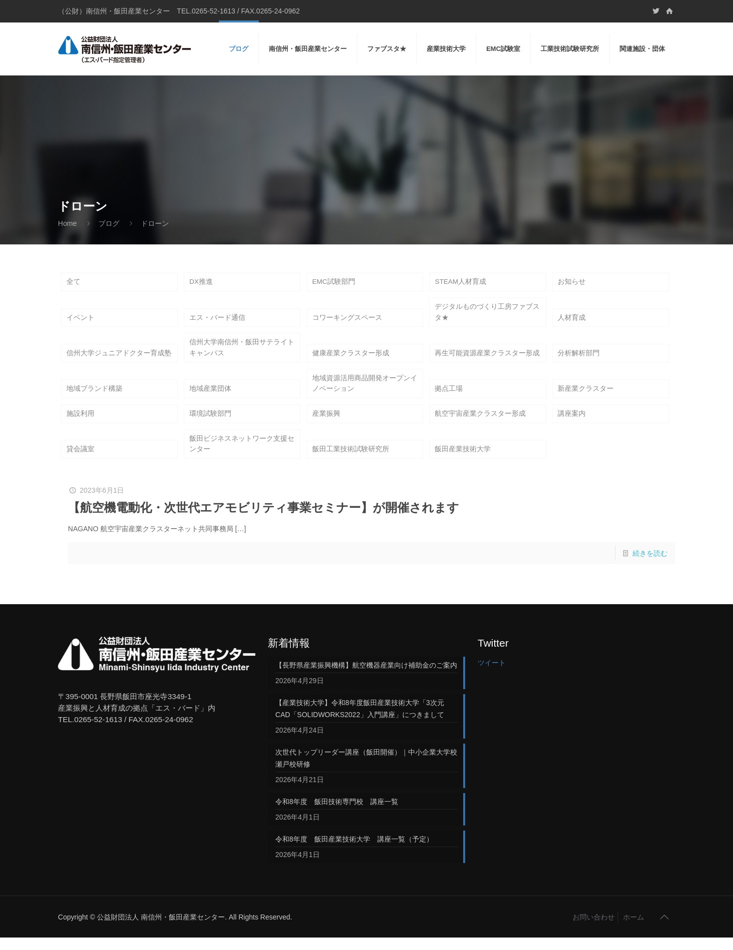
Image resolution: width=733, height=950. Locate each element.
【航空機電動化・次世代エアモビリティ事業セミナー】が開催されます (263, 520)
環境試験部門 (210, 423)
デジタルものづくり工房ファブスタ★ (487, 315)
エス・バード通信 (217, 321)
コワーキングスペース (347, 321)
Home (67, 223)
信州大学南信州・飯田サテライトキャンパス (241, 353)
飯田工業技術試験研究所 (350, 461)
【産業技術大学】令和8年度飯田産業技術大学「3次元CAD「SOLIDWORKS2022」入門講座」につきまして (359, 721)
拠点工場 (449, 397)
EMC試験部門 (334, 282)
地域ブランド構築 (94, 397)
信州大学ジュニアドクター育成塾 (118, 359)
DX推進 (201, 282)
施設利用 (80, 423)
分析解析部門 (579, 359)
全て (73, 282)
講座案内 (572, 423)
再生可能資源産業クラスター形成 (487, 359)
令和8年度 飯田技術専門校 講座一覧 (336, 814)
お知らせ (572, 282)
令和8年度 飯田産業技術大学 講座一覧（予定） (354, 852)
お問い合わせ (594, 930)
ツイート (492, 675)
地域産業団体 (210, 397)
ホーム (633, 930)
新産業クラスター (586, 397)
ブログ (108, 223)
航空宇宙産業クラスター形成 (480, 423)
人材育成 (572, 321)
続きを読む (650, 566)
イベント (80, 321)
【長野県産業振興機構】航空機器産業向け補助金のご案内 (366, 678)
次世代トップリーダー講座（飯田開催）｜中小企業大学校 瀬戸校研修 (366, 771)
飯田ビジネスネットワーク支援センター (241, 455)
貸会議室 (80, 461)
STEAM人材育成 (461, 282)
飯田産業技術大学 (463, 461)
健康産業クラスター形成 (350, 359)
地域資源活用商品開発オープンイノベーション (364, 391)
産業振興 (326, 423)
